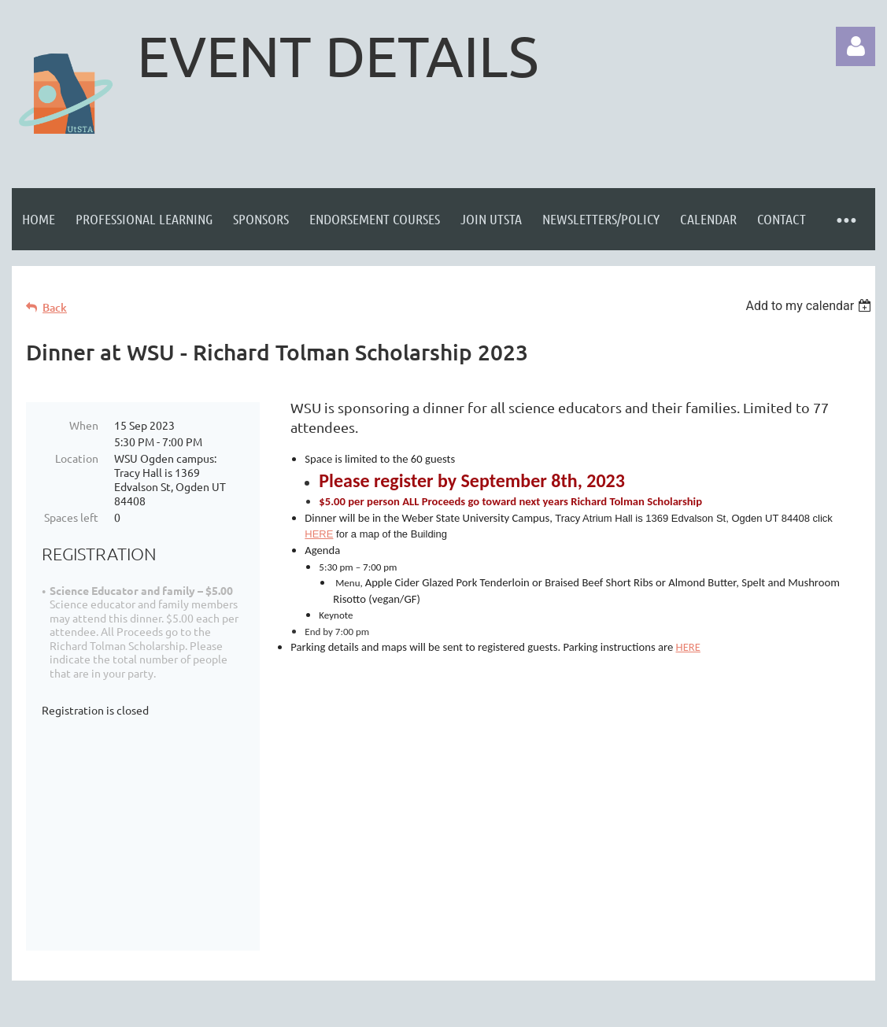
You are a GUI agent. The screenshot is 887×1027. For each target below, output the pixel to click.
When (83, 425)
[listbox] (810, 306)
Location (76, 458)
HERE (319, 534)
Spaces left (71, 517)
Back (55, 307)
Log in (855, 46)
